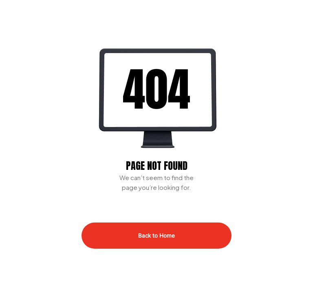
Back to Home (156, 235)
